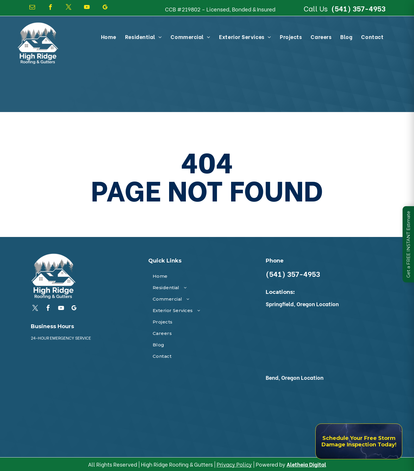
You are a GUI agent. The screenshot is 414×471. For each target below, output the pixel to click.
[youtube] (87, 8)
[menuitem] (109, 36)
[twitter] (68, 8)
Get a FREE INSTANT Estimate (408, 244)
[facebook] (50, 8)
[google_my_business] (105, 8)
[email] (32, 8)
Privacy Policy (234, 464)
